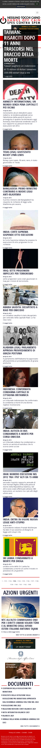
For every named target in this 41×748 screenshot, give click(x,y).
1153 (14, 581)
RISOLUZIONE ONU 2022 (12, 705)
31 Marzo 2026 (6, 632)
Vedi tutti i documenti (30, 726)
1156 (27, 581)
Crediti (30, 732)
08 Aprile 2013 (7, 356)
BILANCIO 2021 (8, 715)
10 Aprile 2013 (7, 111)
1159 (11, 584)
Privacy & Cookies (14, 732)
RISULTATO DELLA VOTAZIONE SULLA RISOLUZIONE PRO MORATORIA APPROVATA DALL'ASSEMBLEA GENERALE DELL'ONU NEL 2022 (21, 698)
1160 (16, 584)
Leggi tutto (8, 129)
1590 (29, 584)
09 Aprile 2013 (7, 238)
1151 (5, 581)
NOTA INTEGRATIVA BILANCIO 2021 (16, 712)
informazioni (21, 6)
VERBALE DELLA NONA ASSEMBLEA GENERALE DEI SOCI (21, 721)
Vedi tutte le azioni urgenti (28, 635)
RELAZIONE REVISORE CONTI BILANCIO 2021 (19, 708)
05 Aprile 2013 (7, 480)
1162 (25, 584)
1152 (10, 581)
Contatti (24, 732)
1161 (20, 584)
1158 (36, 581)
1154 (18, 581)
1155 (23, 581)
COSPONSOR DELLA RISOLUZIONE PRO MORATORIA (17, 690)
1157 (32, 581)
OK (37, 4)
